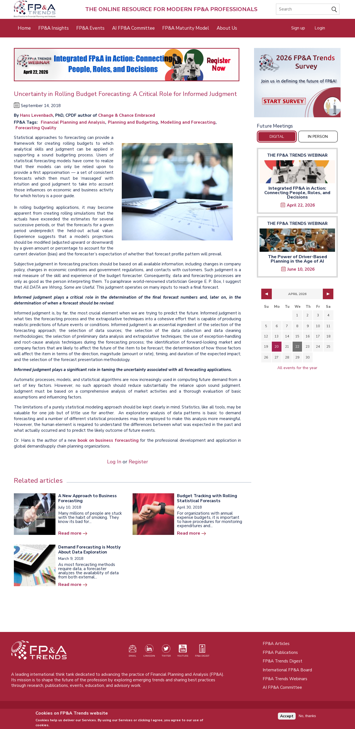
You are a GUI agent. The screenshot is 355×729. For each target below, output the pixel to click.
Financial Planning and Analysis (73, 122)
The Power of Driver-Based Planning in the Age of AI (297, 259)
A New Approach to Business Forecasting (87, 498)
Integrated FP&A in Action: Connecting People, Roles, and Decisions (297, 192)
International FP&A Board (287, 670)
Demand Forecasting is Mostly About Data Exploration (89, 549)
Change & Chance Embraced (126, 115)
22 (297, 346)
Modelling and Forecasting (188, 122)
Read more (70, 533)
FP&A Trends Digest (282, 661)
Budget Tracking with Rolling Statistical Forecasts (207, 498)
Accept (286, 717)
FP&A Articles (276, 643)
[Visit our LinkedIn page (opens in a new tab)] (149, 651)
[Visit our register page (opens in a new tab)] (132, 651)
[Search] (307, 9)
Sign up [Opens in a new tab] (298, 28)
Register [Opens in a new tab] (138, 461)
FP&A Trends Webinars (285, 679)
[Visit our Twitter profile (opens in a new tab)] (166, 651)
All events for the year (297, 367)
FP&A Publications (280, 652)
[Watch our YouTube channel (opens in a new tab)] (182, 651)
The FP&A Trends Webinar (297, 155)
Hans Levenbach (36, 115)
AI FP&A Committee (133, 28)
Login (320, 28)
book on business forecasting (108, 440)
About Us (227, 28)
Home (24, 28)
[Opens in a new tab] (297, 82)
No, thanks (307, 717)
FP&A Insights (53, 28)
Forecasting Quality (36, 128)
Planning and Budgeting (133, 122)
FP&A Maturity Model (185, 28)
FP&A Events (90, 28)
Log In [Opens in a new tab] (114, 461)
